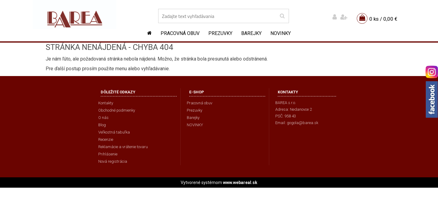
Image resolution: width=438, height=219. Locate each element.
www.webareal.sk (240, 182)
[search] (282, 16)
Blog (102, 125)
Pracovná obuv (180, 33)
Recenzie (105, 139)
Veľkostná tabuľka (114, 132)
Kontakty (105, 103)
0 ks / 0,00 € (383, 19)
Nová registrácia (112, 161)
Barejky (251, 33)
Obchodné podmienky (116, 110)
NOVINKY (280, 33)
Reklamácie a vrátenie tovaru (123, 146)
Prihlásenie (107, 154)
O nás (103, 117)
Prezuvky (220, 33)
